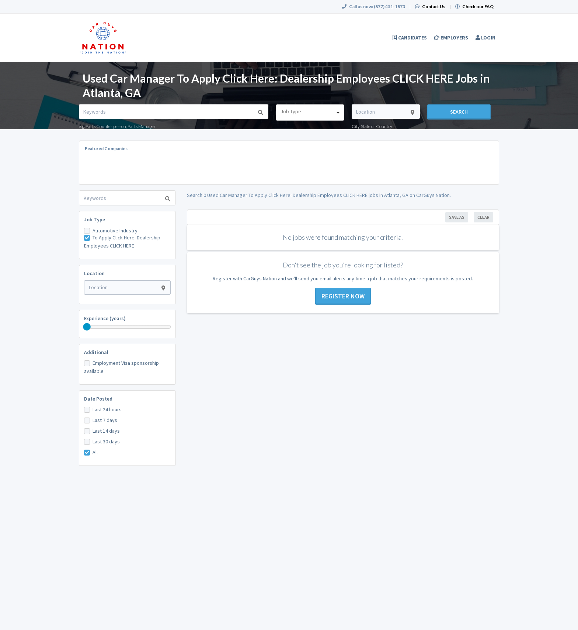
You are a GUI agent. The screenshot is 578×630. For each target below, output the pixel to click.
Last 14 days (106, 431)
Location (94, 273)
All (95, 452)
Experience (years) (105, 318)
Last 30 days (106, 441)
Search (459, 111)
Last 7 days (105, 420)
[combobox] (310, 112)
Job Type (94, 219)
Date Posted (98, 398)
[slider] (87, 326)
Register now (343, 296)
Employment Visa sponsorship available (121, 367)
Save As (456, 217)
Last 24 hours (107, 409)
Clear (483, 217)
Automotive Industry (115, 230)
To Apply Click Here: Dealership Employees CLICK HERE (122, 241)
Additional (96, 352)
